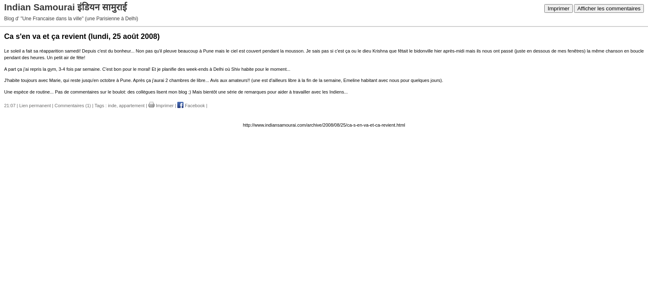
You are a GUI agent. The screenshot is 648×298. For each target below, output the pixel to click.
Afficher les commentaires (609, 8)
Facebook (191, 105)
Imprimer (558, 8)
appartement (132, 105)
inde (112, 105)
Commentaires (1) (73, 105)
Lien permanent (35, 105)
